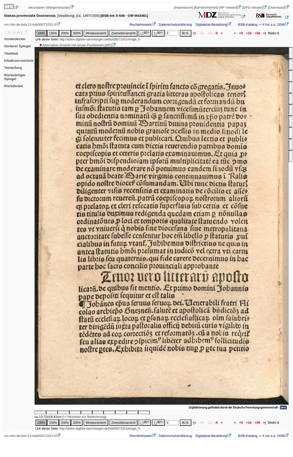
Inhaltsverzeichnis (19, 60)
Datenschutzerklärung (175, 24)
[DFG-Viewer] (252, 7)
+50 (257, 33)
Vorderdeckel (14, 39)
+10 (248, 33)
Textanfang (13, 68)
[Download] (276, 7)
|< (194, 33)
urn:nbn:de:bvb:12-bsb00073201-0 (30, 24)
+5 (241, 33)
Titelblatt (11, 53)
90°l (145, 33)
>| (264, 33)
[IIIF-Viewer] (228, 7)
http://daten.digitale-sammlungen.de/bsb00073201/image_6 (99, 39)
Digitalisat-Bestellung (211, 24)
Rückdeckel (13, 86)
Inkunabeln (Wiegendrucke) (49, 7)
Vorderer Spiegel (17, 46)
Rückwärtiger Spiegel (14, 77)
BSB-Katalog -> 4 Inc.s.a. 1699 (261, 24)
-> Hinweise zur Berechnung (84, 417)
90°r (158, 33)
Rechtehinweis (141, 24)
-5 (216, 33)
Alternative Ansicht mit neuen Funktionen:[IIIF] (75, 45)
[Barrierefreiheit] (206, 7)
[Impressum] (183, 7)
